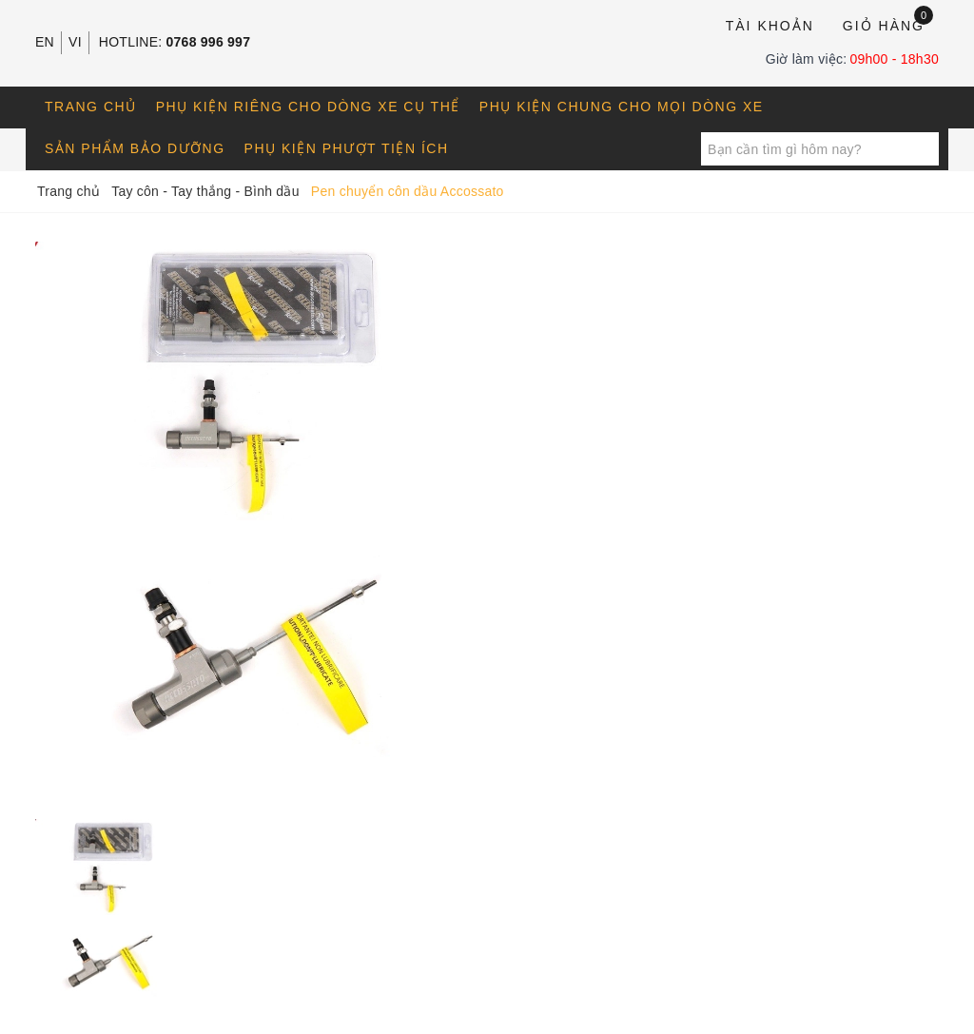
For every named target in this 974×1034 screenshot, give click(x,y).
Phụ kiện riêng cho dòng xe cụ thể (308, 106)
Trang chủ (91, 106)
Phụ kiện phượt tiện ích (346, 148)
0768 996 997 (208, 41)
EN (44, 41)
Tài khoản (770, 25)
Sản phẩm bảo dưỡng (135, 148)
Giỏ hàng (888, 24)
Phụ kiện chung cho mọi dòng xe (621, 106)
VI (75, 41)
